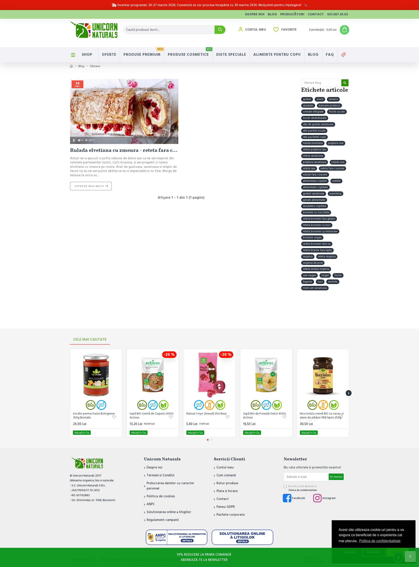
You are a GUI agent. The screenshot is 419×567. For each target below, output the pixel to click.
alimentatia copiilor (315, 181)
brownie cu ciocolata (316, 212)
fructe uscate (337, 112)
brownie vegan (312, 237)
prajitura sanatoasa (314, 162)
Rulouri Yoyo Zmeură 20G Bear (206, 414)
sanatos (333, 99)
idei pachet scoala (314, 131)
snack (319, 99)
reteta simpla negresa (316, 269)
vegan (325, 275)
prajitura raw (335, 143)
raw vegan (309, 275)
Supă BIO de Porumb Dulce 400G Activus (264, 416)
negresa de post (313, 263)
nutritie (336, 181)
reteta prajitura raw (314, 149)
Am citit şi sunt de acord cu (300, 488)
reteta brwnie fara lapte (317, 250)
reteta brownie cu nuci (317, 225)
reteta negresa (327, 256)
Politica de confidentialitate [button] (379, 541)
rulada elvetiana (313, 143)
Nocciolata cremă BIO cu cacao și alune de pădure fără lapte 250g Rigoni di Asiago (321, 416)
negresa (308, 256)
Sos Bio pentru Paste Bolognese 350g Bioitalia (94, 416)
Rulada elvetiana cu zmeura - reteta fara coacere (124, 150)
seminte (333, 282)
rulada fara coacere (315, 175)
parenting (336, 194)
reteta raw (309, 168)
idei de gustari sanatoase (318, 124)
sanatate (308, 106)
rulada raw (338, 162)
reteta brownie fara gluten (319, 219)
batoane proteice (329, 106)
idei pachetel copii (314, 137)
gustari (307, 99)
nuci (320, 282)
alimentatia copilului (315, 187)
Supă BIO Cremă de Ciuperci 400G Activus (151, 416)
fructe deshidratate (314, 118)
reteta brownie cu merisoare (320, 231)
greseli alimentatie (314, 200)
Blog (81, 66)
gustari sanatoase (313, 194)
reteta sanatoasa (313, 156)
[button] (348, 393)
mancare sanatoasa (315, 288)
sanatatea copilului (314, 206)
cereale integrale (313, 112)
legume (307, 282)
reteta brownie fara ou (317, 244)
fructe (338, 275)
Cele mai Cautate (90, 339)
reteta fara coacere (332, 168)
